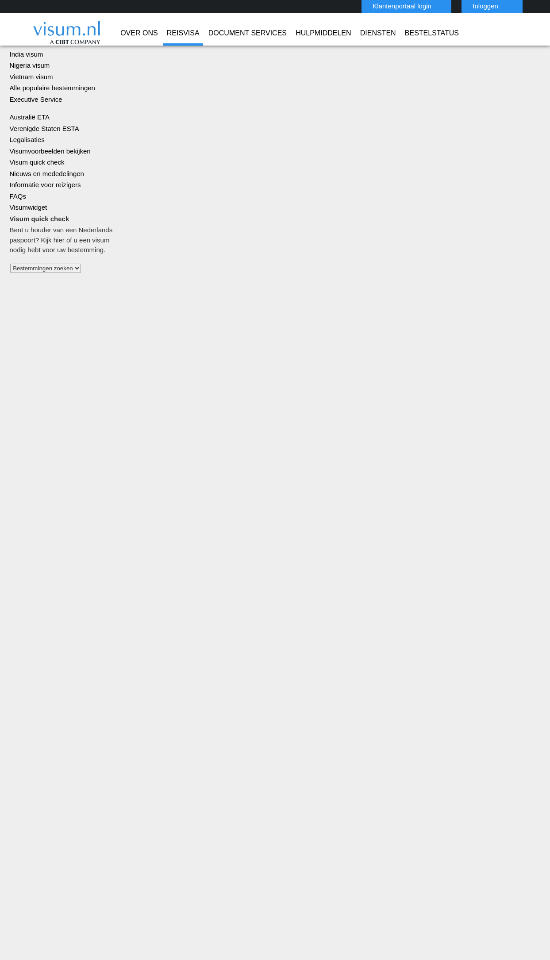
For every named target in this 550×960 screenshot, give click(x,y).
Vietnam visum (30, 111)
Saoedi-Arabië (296, 792)
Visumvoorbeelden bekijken (47, 185)
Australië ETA (28, 151)
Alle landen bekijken (37, 314)
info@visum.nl (416, 772)
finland (221, 792)
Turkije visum (275, 592)
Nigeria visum (28, 99)
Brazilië (168, 772)
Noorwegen (174, 832)
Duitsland (171, 792)
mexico (167, 822)
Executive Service (34, 133)
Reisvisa (151, 33)
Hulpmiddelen (274, 33)
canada (221, 772)
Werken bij (422, 892)
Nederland (225, 822)
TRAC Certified (402, 929)
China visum (26, 77)
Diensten (324, 33)
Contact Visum (417, 782)
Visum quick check (35, 196)
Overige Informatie (367, 892)
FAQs (17, 230)
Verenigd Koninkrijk (184, 852)
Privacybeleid (232, 892)
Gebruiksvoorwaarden (295, 892)
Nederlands (519, 5)
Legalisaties (26, 174)
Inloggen (464, 6)
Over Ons (114, 33)
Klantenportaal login (384, 6)
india (217, 812)
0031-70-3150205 (419, 763)
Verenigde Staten (235, 852)
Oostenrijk (225, 832)
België (220, 763)
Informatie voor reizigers (43, 219)
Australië (170, 763)
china (165, 782)
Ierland (167, 812)
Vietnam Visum (297, 802)
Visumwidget (28, 241)
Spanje (220, 842)
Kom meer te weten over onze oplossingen (109, 892)
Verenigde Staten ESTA (42, 163)
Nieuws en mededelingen (45, 208)
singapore (172, 842)
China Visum (294, 763)
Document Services (207, 33)
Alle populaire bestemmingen (50, 122)
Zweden (169, 862)
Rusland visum (275, 546)
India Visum (292, 772)
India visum (25, 88)
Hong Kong (226, 802)
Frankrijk (169, 802)
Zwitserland (227, 862)
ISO (148, 929)
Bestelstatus (372, 33)
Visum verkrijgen (192, 415)
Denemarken (228, 782)
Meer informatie (448, 624)
